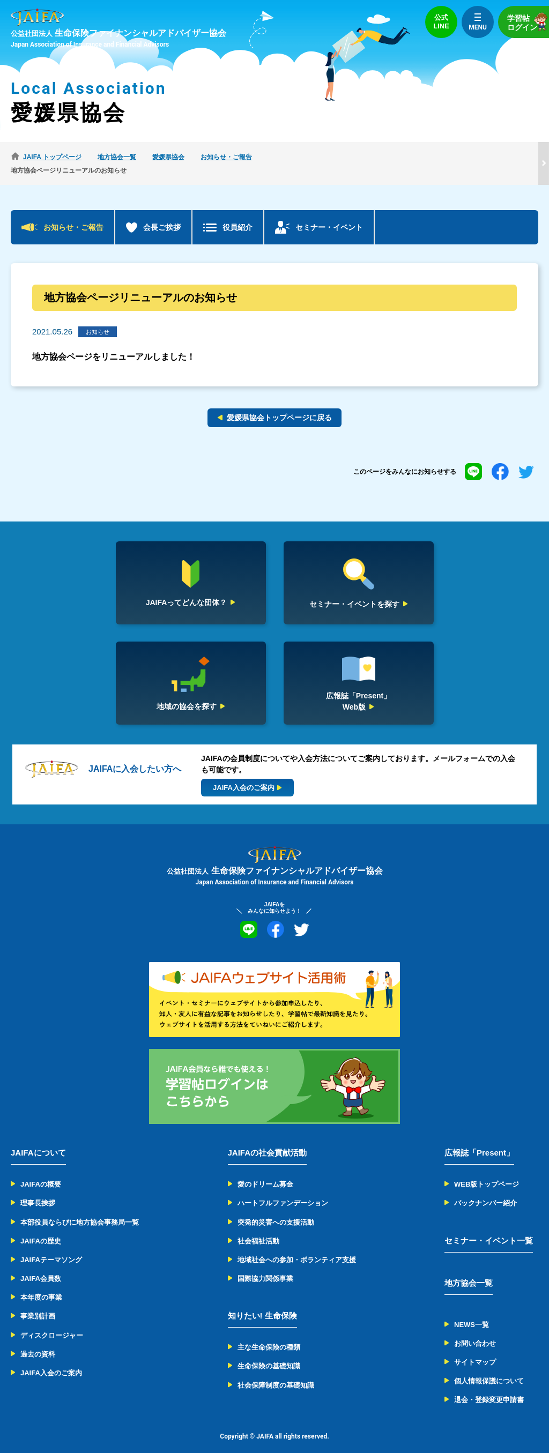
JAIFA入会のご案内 (51, 1359)
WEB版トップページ (486, 1171)
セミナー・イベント (329, 214)
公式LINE (441, 21)
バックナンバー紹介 (485, 1190)
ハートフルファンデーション (283, 1190)
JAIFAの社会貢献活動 (267, 1139)
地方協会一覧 (468, 1268)
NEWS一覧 (471, 1311)
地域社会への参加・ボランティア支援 (297, 1246)
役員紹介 (237, 214)
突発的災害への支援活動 (276, 1208)
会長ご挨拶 (162, 214)
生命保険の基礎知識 (269, 1352)
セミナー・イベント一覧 (488, 1226)
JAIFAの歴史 (40, 1228)
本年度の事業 (41, 1284)
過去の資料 (37, 1341)
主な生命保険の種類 (269, 1334)
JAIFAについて (38, 1139)
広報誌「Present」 (479, 1139)
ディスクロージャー (51, 1321)
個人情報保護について (489, 1367)
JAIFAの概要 (40, 1171)
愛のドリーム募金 (265, 1171)
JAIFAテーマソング (51, 1246)
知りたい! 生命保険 (262, 1302)
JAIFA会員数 (40, 1265)
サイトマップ (475, 1349)
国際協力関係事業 (265, 1265)
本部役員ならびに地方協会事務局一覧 (79, 1208)
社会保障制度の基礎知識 (276, 1371)
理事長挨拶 (37, 1190)
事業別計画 (37, 1303)
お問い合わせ (475, 1330)
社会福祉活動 (258, 1228)
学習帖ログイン (528, 21)
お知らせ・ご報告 (73, 214)
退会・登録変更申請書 (489, 1386)
